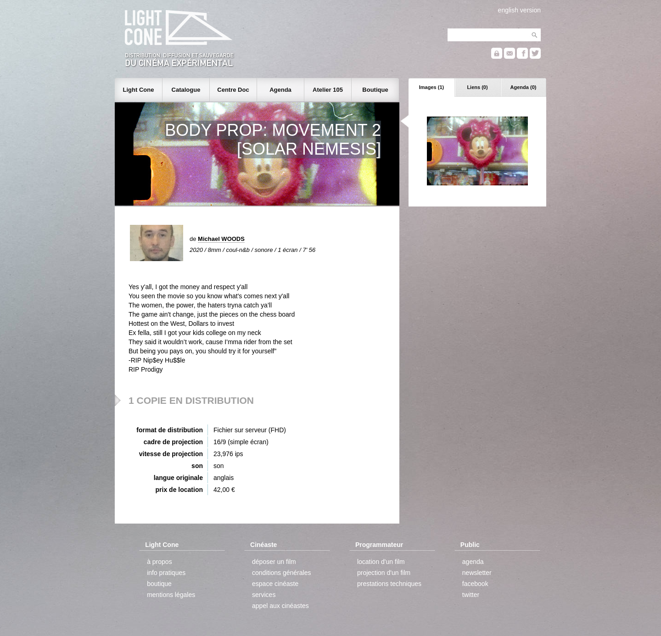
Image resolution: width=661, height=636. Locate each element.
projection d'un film (383, 572)
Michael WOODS (221, 238)
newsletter (477, 572)
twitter (470, 594)
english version (519, 10)
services (263, 594)
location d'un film (381, 561)
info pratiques (166, 572)
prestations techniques (389, 583)
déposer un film (274, 561)
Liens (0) (477, 87)
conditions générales (281, 572)
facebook (475, 583)
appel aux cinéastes (280, 605)
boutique (159, 583)
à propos (159, 561)
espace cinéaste (275, 583)
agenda (473, 561)
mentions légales (171, 594)
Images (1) (431, 87)
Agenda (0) (523, 87)
